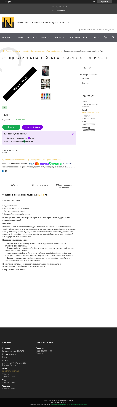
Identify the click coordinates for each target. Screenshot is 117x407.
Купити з (32, 127)
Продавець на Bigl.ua (58, 402)
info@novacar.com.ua (90, 112)
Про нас (45, 37)
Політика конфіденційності (78, 405)
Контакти (59, 37)
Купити (11, 127)
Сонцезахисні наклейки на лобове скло (46, 51)
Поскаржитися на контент (59, 405)
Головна (6, 37)
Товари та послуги (25, 37)
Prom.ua (70, 400)
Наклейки (25, 51)
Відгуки (85, 83)
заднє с (40, 195)
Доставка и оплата (78, 37)
